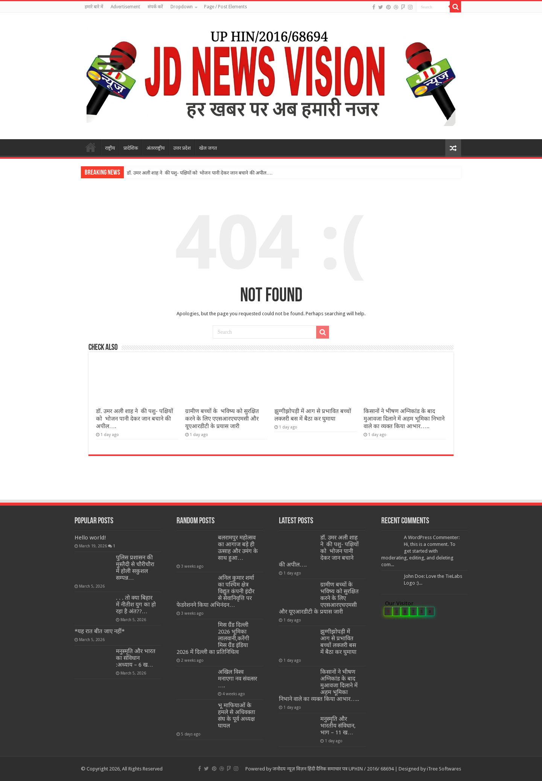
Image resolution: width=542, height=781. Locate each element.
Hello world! (90, 537)
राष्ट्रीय (110, 148)
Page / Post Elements (225, 6)
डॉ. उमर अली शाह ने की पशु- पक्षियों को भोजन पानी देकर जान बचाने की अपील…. (200, 173)
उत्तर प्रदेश (182, 148)
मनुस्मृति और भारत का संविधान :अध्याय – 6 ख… (135, 658)
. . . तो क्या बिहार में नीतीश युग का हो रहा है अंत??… (136, 604)
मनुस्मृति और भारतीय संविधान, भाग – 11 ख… (338, 726)
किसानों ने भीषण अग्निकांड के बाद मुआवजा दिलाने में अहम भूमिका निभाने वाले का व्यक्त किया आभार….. (404, 419)
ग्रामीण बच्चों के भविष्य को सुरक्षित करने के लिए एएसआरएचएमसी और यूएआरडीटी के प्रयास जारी (222, 419)
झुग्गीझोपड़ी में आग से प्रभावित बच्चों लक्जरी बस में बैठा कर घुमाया (338, 641)
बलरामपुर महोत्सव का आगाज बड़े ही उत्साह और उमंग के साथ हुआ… (238, 547)
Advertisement (125, 6)
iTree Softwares (444, 769)
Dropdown (182, 6)
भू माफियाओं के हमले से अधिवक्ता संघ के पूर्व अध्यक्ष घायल (236, 715)
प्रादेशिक (130, 148)
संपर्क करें (155, 6)
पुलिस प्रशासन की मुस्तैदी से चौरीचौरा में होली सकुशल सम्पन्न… (135, 567)
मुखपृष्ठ (90, 147)
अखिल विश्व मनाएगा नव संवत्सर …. (237, 679)
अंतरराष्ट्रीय (155, 148)
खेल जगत (208, 148)
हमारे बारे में (94, 6)
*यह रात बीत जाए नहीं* (100, 631)
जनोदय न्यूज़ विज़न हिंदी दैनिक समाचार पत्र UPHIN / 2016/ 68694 (333, 769)
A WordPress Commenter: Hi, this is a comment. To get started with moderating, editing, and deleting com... (420, 551)
